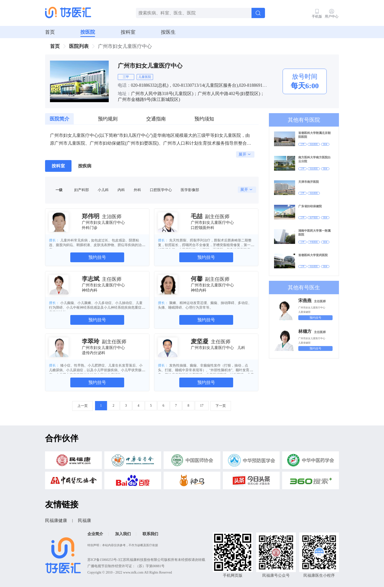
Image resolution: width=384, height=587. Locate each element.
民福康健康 (56, 520)
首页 (50, 32)
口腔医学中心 (161, 190)
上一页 (82, 406)
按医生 (168, 32)
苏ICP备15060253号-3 (103, 560)
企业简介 (95, 534)
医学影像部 (190, 190)
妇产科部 (81, 190)
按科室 (128, 32)
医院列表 (79, 46)
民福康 (84, 520)
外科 (137, 190)
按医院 (87, 32)
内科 (121, 190)
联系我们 (150, 534)
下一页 (221, 406)
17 (202, 405)
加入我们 (123, 534)
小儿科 (103, 190)
